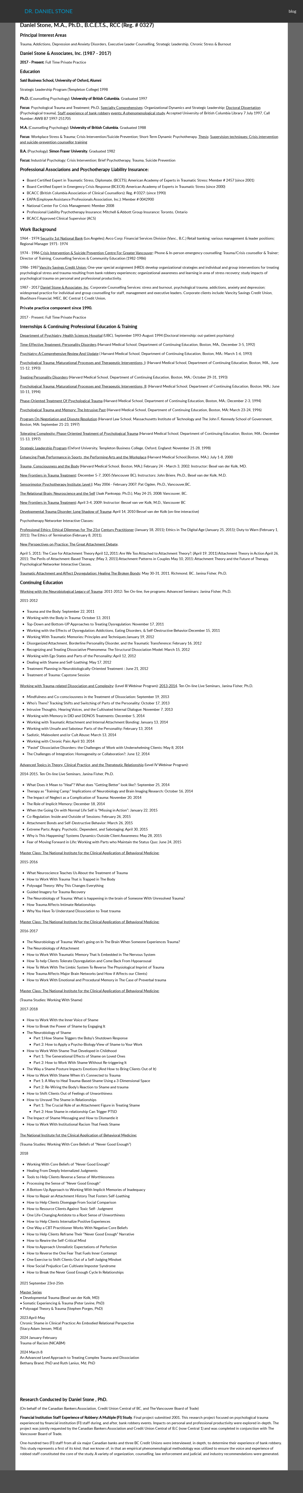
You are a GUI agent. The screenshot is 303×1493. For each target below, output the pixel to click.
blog (292, 11)
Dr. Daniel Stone (49, 11)
